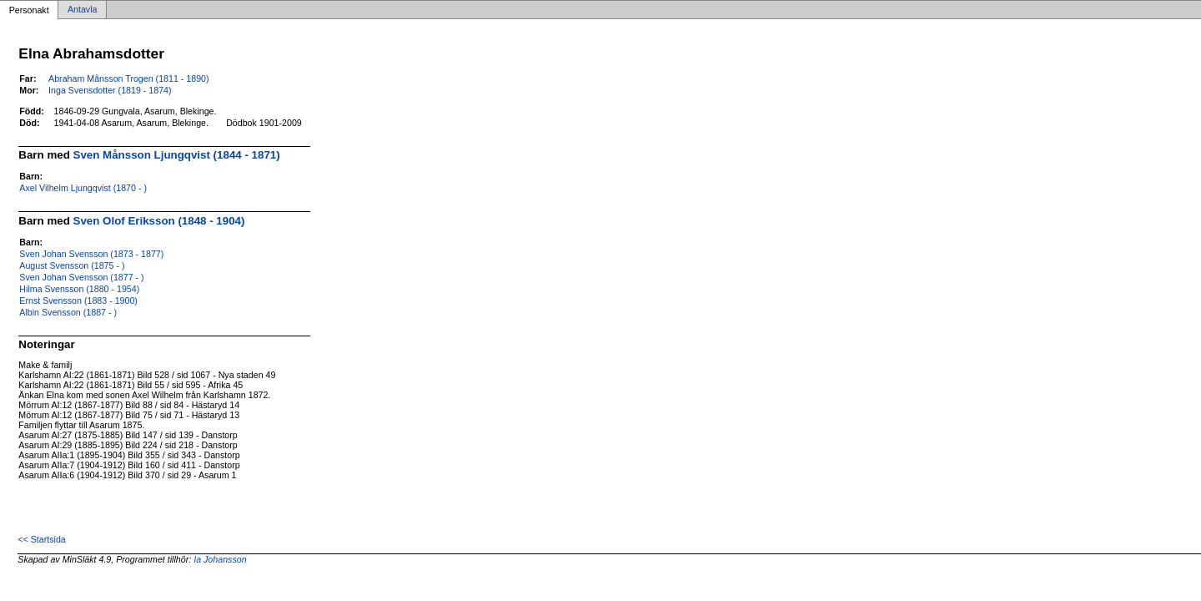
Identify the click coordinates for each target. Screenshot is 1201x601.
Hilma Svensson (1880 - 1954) (79, 289)
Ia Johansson (219, 559)
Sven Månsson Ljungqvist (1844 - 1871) (176, 155)
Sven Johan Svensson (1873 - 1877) (91, 254)
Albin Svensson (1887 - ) (68, 312)
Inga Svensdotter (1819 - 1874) (110, 90)
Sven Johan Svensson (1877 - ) (81, 277)
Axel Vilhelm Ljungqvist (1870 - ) (83, 188)
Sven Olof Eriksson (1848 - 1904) (159, 221)
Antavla (83, 10)
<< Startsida (41, 539)
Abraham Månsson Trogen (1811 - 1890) (128, 78)
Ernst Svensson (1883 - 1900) (78, 300)
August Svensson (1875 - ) (71, 265)
